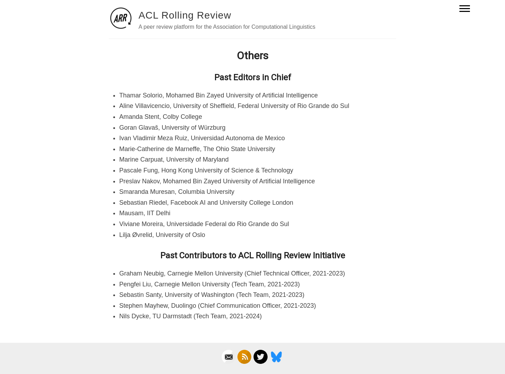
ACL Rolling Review (185, 15)
